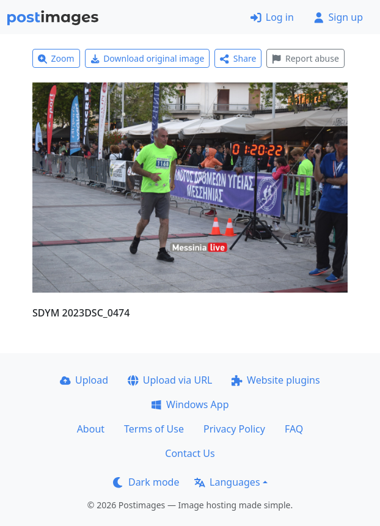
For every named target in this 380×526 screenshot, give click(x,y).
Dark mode (146, 482)
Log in (272, 17)
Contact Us (189, 453)
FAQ (294, 429)
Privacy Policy (234, 429)
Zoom (56, 58)
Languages (227, 482)
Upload (84, 380)
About (90, 429)
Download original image (147, 58)
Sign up (338, 17)
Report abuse (305, 58)
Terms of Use (154, 429)
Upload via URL (170, 380)
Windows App (189, 404)
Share (238, 58)
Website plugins (276, 380)
